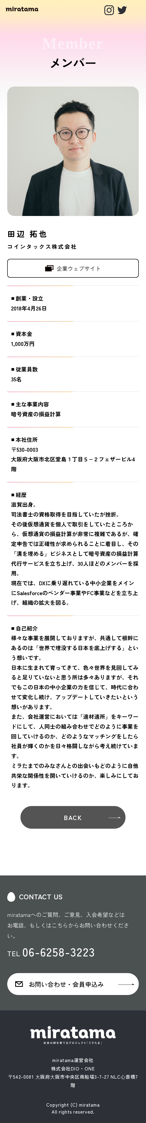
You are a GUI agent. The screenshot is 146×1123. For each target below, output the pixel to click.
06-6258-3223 (58, 951)
